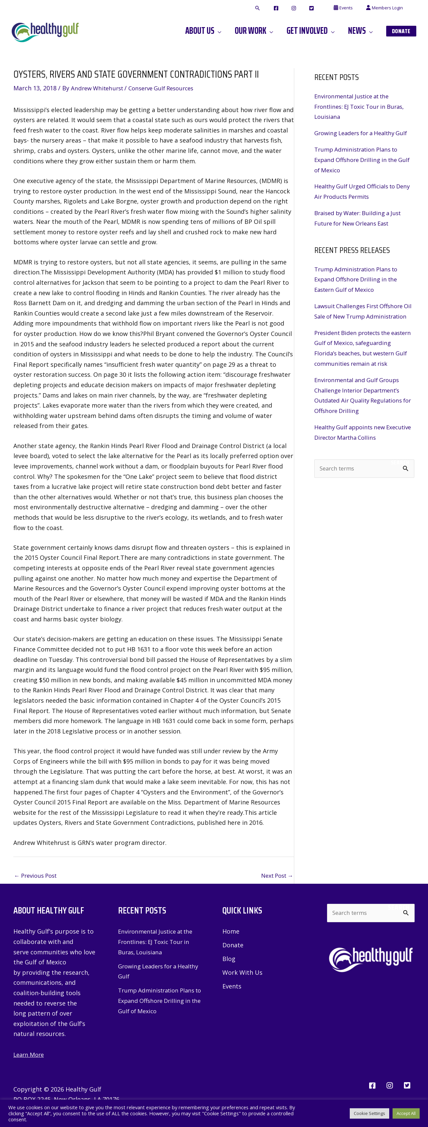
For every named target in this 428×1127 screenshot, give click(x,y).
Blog (228, 960)
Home (230, 932)
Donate (232, 946)
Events (231, 987)
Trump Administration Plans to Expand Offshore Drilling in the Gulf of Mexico (359, 169)
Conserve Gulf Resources (168, 88)
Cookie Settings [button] (369, 1113)
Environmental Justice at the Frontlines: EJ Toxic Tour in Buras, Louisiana (363, 106)
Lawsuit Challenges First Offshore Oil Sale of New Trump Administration (362, 325)
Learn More (29, 1055)
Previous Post (37, 876)
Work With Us (242, 974)
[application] (235, 30)
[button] (283, 8)
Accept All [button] (406, 1113)
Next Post (275, 876)
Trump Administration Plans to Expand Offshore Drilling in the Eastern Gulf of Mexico (359, 288)
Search (400, 492)
